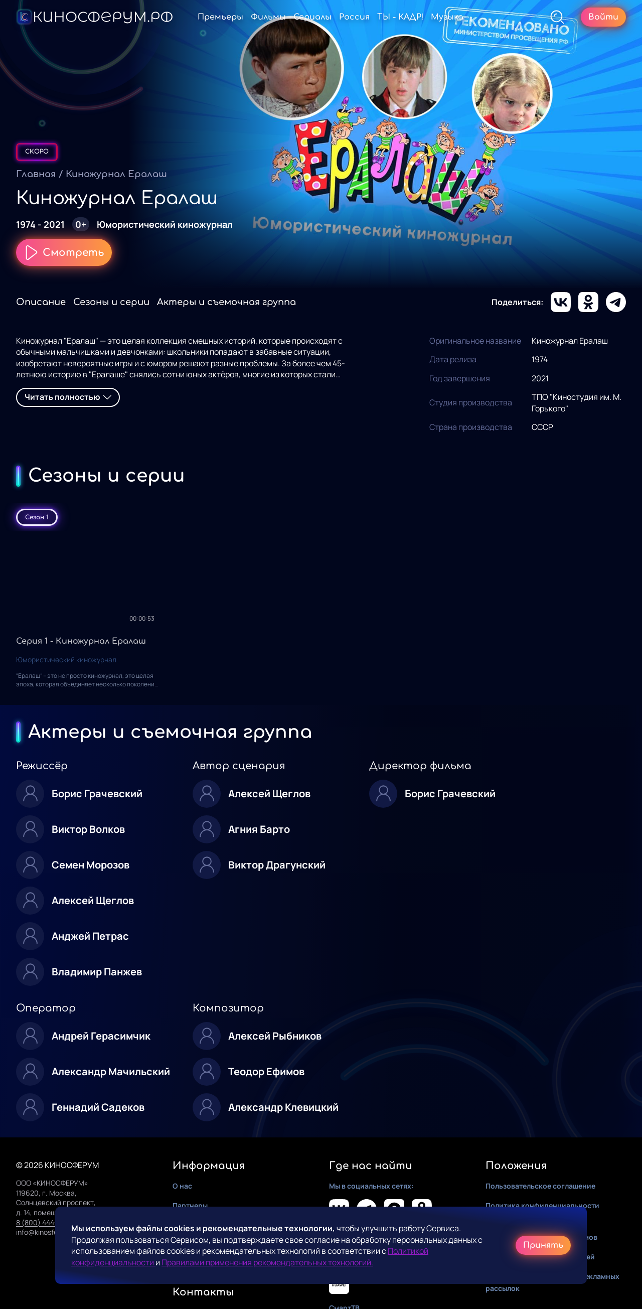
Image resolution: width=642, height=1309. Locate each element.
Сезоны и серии (111, 302)
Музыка (447, 17)
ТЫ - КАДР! (400, 17)
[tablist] (321, 517)
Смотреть (64, 252)
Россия (354, 17)
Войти (603, 17)
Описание (41, 302)
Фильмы (268, 17)
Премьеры (220, 17)
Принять (543, 1245)
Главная (36, 174)
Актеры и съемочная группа (226, 302)
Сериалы (312, 17)
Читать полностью (68, 396)
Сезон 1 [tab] (37, 517)
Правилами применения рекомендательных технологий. (267, 1262)
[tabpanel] (321, 617)
